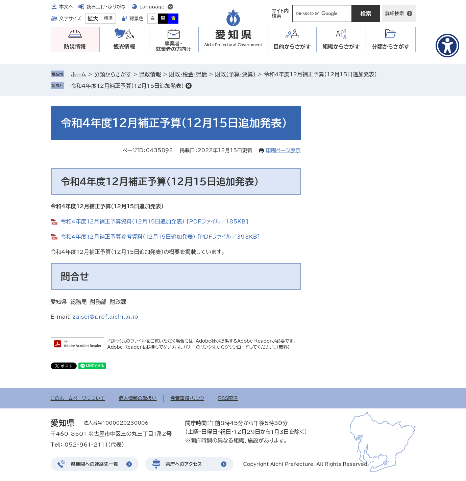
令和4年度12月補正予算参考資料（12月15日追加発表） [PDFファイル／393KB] (160, 236)
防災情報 (75, 46)
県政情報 (150, 74)
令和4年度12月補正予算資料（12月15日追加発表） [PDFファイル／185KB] (154, 221)
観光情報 (124, 46)
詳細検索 (394, 13)
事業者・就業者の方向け (173, 46)
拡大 (93, 18)
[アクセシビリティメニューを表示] (447, 45)
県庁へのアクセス (184, 464)
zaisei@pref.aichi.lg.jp (105, 316)
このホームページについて (78, 398)
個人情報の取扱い (138, 398)
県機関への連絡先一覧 (94, 464)
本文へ (66, 6)
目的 (292, 47)
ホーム (78, 74)
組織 (341, 47)
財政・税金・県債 (188, 74)
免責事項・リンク (187, 398)
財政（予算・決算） (235, 74)
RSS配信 (228, 398)
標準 (108, 18)
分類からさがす (112, 74)
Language (152, 6)
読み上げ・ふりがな (106, 6)
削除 (189, 86)
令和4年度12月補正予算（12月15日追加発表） (127, 85)
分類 (390, 47)
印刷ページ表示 (283, 150)
